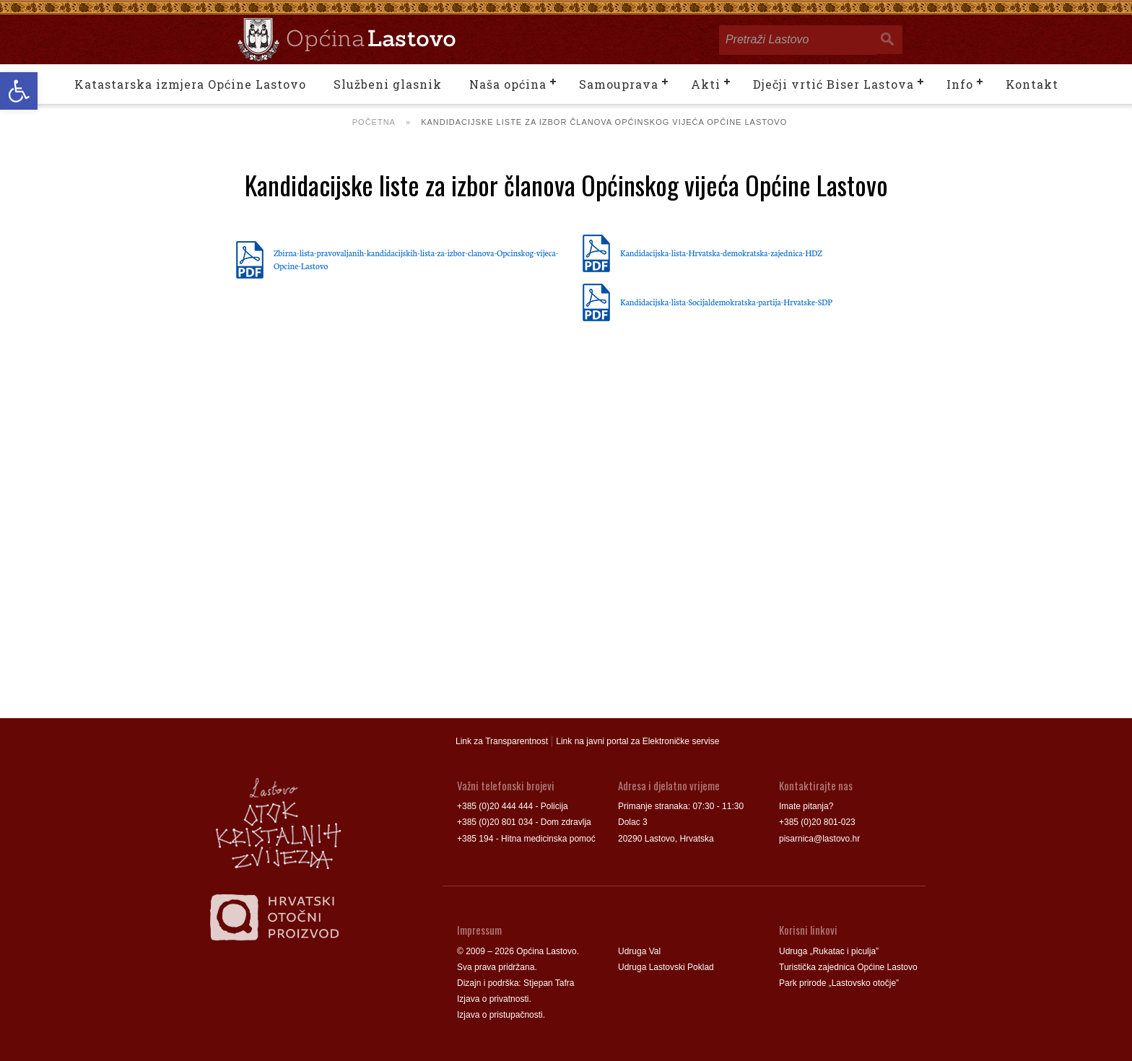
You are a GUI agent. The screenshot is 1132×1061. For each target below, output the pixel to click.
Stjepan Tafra (549, 983)
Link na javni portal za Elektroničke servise (637, 741)
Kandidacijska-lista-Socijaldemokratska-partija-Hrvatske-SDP (726, 301)
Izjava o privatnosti (492, 999)
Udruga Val (639, 951)
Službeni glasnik (388, 84)
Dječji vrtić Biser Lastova (833, 84)
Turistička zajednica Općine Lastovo (848, 967)
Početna (374, 122)
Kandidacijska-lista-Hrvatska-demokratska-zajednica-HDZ (721, 252)
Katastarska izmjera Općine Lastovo (190, 84)
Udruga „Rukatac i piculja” (829, 951)
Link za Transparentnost (502, 741)
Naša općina (508, 84)
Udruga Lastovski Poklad (666, 967)
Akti (705, 84)
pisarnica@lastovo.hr (819, 839)
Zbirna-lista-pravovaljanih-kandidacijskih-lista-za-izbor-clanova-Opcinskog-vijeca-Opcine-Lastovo (416, 259)
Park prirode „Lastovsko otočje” (839, 983)
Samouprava (618, 84)
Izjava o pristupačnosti (500, 1015)
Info (959, 84)
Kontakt (1032, 84)
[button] (19, 91)
